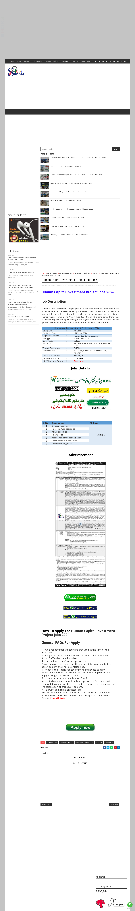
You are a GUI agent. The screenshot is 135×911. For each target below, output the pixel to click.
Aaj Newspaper (52, 264)
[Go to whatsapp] (130, 904)
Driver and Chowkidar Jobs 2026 (18, 308)
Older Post (88, 859)
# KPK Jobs (48, 796)
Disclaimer (65, 61)
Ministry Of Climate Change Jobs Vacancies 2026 (69, 226)
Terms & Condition (52, 61)
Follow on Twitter (112, 312)
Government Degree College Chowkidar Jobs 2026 (70, 183)
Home (12, 61)
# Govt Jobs (79, 793)
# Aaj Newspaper (52, 793)
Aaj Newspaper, (69, 281)
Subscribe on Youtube (112, 325)
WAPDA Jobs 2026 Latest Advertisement (66, 157)
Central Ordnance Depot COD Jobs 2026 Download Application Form (114, 358)
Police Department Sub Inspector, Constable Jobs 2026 (72, 200)
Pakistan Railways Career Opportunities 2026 (68, 217)
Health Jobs (86, 264)
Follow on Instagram (112, 321)
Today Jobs (53, 267)
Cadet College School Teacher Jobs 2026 (21, 264)
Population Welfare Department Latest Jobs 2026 (70, 209)
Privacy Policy (37, 61)
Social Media (86, 61)
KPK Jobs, (56, 283)
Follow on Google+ (112, 317)
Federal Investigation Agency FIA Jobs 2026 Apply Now (71, 175)
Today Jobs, (63, 283)
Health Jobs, (49, 283)
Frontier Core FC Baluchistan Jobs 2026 (66, 192)
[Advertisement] (63, 15)
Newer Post (46, 859)
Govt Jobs (78, 264)
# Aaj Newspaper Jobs (67, 793)
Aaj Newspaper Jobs (66, 264)
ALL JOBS (75, 61)
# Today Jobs (58, 796)
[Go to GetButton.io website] (130, 909)
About (19, 61)
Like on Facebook (112, 308)
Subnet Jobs (25, 871)
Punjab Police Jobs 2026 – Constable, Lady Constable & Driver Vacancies (115, 341)
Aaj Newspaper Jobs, (81, 281)
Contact (27, 61)
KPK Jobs (44, 267)
